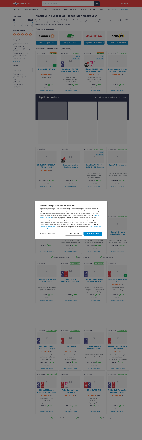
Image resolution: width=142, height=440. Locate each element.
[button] (48, 234)
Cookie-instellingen (95, 226)
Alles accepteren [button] (92, 233)
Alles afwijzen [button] (72, 233)
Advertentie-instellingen (47, 226)
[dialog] (71, 220)
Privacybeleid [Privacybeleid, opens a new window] (44, 229)
